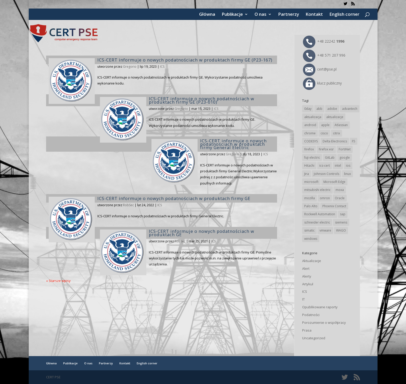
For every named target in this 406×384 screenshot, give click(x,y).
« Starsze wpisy (58, 280)
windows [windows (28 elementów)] (310, 238)
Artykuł (307, 284)
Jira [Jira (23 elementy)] (306, 174)
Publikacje (232, 14)
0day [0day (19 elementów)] (307, 108)
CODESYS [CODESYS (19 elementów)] (311, 141)
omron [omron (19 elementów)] (325, 198)
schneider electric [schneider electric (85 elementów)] (317, 222)
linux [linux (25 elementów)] (347, 174)
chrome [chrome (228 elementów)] (310, 133)
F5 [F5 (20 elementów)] (353, 141)
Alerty (306, 276)
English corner (344, 14)
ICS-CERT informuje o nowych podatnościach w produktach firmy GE (173, 198)
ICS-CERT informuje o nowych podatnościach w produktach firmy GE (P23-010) (201, 100)
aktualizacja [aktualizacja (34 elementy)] (312, 117)
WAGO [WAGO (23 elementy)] (341, 230)
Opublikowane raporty (320, 307)
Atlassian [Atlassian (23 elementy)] (341, 125)
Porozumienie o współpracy (324, 322)
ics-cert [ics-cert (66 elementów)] (324, 165)
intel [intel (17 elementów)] (338, 165)
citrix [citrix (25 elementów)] (336, 133)
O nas (260, 14)
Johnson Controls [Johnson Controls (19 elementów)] (326, 174)
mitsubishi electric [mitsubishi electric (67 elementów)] (317, 190)
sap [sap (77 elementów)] (342, 214)
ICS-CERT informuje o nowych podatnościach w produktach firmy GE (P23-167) (184, 60)
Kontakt (314, 14)
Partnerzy (288, 14)
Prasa (306, 330)
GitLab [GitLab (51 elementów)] (330, 157)
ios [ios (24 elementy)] (348, 165)
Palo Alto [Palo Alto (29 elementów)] (310, 206)
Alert (305, 268)
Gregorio (129, 66)
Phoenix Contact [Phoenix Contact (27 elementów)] (334, 206)
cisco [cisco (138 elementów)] (324, 133)
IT (303, 299)
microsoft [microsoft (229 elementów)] (311, 182)
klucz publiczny (322, 83)
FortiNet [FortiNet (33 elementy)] (345, 149)
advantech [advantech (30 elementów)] (349, 108)
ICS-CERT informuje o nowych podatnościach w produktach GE (201, 232)
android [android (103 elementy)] (310, 125)
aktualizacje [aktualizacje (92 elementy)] (334, 117)
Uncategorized (313, 338)
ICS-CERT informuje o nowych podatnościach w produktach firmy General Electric (233, 144)
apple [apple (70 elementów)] (325, 125)
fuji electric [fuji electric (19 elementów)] (312, 157)
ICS (162, 66)
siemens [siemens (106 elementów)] (341, 222)
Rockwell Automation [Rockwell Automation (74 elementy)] (319, 214)
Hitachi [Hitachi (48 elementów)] (309, 165)
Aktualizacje (311, 260)
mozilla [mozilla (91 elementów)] (309, 198)
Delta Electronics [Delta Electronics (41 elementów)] (335, 141)
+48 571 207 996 (324, 55)
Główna (207, 14)
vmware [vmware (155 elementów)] (325, 230)
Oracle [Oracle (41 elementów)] (340, 198)
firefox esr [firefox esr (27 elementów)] (326, 149)
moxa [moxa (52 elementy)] (340, 190)
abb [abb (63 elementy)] (319, 108)
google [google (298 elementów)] (344, 157)
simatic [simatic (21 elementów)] (309, 230)
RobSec (128, 205)
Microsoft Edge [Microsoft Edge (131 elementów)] (334, 182)
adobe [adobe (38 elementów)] (332, 108)
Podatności (311, 314)
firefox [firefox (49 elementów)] (309, 149)
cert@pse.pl (320, 69)
